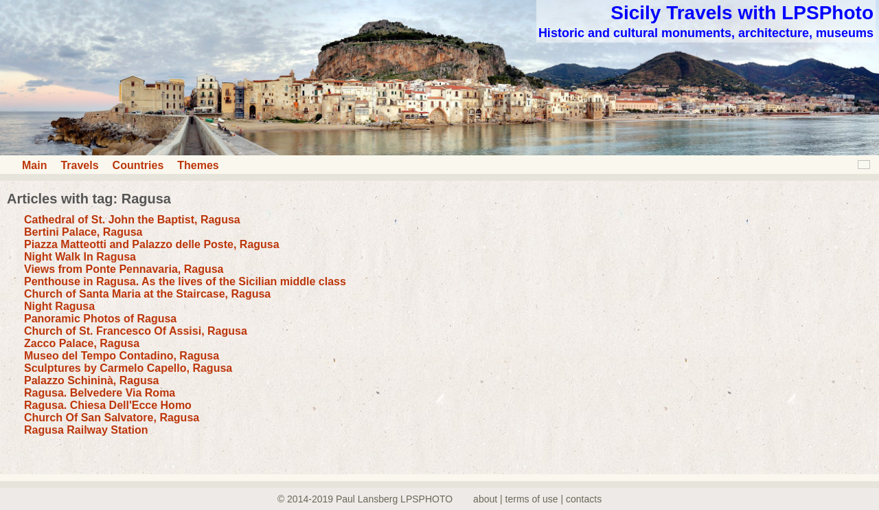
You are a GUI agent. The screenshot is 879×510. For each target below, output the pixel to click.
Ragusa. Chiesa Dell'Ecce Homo (108, 405)
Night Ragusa (59, 306)
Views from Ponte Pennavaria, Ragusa (123, 269)
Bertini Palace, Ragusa (83, 232)
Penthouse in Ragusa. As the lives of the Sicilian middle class (185, 281)
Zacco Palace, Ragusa (81, 343)
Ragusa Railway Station (86, 430)
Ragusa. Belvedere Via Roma (99, 393)
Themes (197, 165)
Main (34, 165)
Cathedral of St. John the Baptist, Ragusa (132, 219)
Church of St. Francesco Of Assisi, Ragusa (135, 331)
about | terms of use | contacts (537, 499)
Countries (138, 165)
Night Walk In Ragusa (80, 257)
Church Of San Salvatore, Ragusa (111, 417)
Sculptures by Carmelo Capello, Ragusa (128, 368)
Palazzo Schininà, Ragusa (91, 380)
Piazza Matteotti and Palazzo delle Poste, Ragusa (151, 244)
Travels (79, 165)
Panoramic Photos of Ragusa (100, 318)
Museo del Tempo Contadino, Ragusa (121, 356)
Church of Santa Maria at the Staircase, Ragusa (147, 294)
